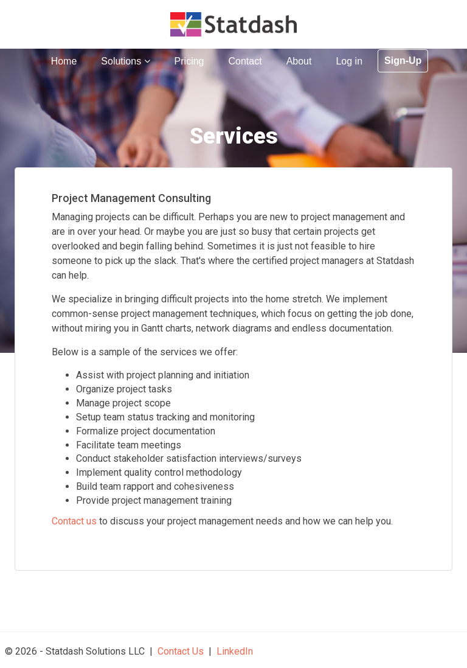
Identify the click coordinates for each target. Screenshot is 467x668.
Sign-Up (402, 60)
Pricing (189, 61)
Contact (244, 61)
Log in (349, 61)
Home (64, 61)
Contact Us (180, 651)
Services (234, 136)
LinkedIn (234, 651)
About (299, 61)
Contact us (74, 521)
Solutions (125, 61)
